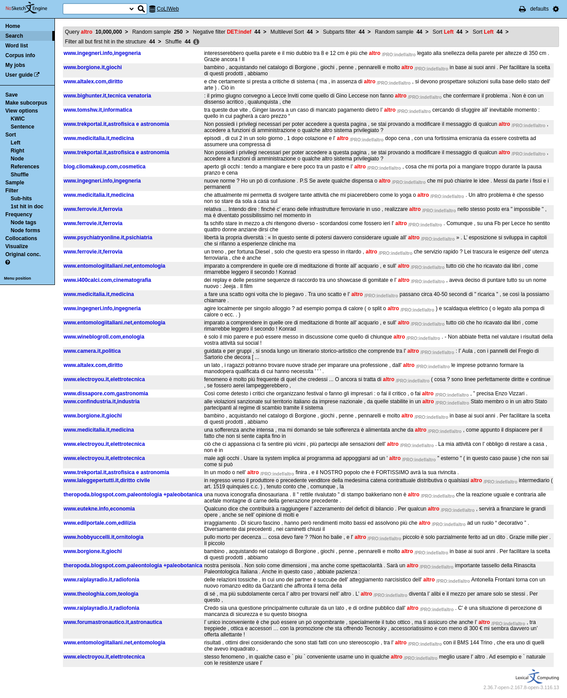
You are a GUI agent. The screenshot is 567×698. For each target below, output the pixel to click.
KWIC (18, 119)
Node (17, 159)
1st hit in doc (27, 206)
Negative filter (226, 32)
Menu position (17, 278)
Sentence (22, 127)
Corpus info (20, 55)
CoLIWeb (168, 9)
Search (14, 36)
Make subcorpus (26, 103)
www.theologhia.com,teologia (101, 594)
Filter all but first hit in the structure (110, 42)
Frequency (18, 214)
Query (93, 32)
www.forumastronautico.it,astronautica (113, 622)
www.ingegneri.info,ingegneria (102, 53)
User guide (19, 75)
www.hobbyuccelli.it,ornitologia (104, 537)
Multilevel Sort (292, 32)
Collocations (21, 238)
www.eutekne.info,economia (99, 509)
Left (15, 143)
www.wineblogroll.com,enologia (104, 337)
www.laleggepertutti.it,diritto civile (107, 480)
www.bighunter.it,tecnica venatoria (107, 96)
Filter (11, 190)
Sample (14, 182)
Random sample (157, 32)
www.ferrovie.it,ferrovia (93, 209)
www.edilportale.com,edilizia (100, 523)
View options (21, 111)
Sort (10, 135)
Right (17, 151)
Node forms (25, 230)
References (25, 167)
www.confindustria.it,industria (102, 401)
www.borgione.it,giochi (93, 67)
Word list (16, 46)
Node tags (23, 222)
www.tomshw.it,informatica (98, 110)
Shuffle (20, 175)
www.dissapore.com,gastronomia (106, 393)
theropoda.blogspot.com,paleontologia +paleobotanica (133, 494)
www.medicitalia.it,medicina (99, 138)
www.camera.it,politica (92, 351)
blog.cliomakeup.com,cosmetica (105, 167)
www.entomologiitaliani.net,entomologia (115, 266)
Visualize (16, 246)
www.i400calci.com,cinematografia (107, 280)
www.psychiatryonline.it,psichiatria (108, 237)
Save (11, 95)
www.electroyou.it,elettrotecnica (104, 379)
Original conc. (23, 254)
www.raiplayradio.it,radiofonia (102, 580)
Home (12, 26)
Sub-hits (21, 198)
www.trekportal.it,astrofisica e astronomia (116, 124)
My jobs (15, 65)
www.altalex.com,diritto (93, 81)
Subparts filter (344, 32)
